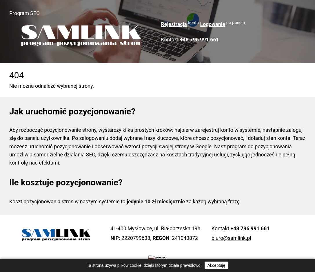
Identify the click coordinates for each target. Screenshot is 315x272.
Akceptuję (216, 265)
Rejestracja (174, 24)
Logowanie (212, 24)
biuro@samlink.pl (231, 238)
